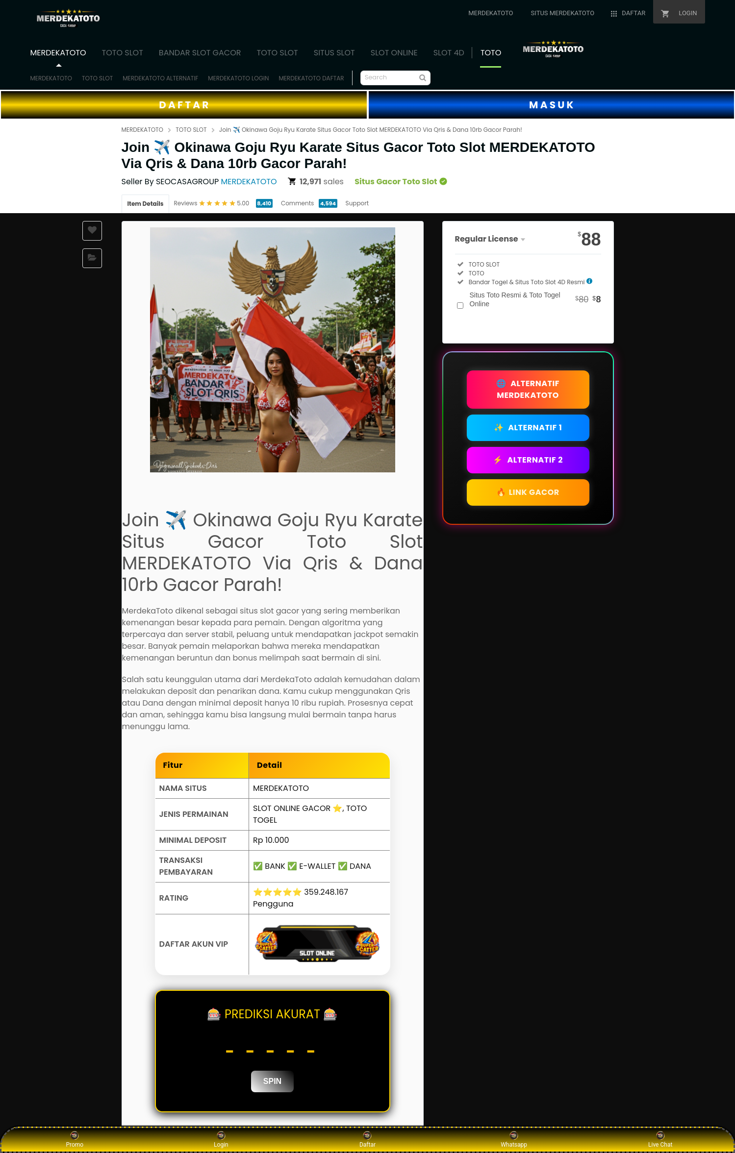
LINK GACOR (527, 492)
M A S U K (551, 105)
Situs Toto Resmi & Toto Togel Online (535, 299)
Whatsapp (514, 1139)
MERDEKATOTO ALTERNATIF (160, 78)
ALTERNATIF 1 (528, 427)
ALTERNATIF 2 (528, 460)
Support (357, 203)
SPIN (272, 1081)
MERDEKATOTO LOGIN (238, 78)
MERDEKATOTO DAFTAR (311, 78)
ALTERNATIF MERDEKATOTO (527, 389)
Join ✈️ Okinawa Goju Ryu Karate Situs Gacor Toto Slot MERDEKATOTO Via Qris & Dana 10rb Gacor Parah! (370, 129)
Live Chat (660, 1139)
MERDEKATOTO (51, 78)
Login (221, 1139)
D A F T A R (183, 105)
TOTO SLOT (97, 78)
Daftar (367, 1139)
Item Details (145, 203)
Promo (74, 1139)
